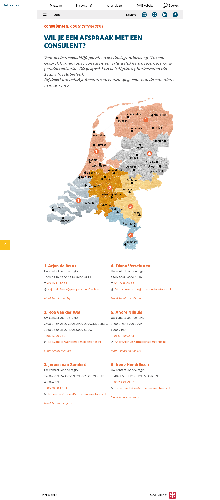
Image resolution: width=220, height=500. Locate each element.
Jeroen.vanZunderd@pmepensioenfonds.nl (77, 394)
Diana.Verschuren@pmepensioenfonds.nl (143, 289)
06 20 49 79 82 (124, 382)
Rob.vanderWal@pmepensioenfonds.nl (74, 342)
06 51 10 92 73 (124, 336)
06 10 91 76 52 (57, 283)
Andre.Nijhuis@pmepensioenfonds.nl (140, 342)
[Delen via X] (154, 14)
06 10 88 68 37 (124, 283)
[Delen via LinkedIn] (164, 14)
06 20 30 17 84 (57, 388)
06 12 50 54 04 (57, 336)
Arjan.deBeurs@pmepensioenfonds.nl (74, 289)
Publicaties (11, 5)
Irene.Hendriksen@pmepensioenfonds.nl (142, 388)
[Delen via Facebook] (175, 14)
